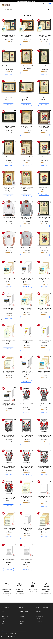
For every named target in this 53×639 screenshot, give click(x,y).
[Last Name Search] (26, 9)
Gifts (3, 621)
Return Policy (39, 621)
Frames (3, 613)
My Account (39, 611)
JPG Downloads (5, 616)
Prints (3, 611)
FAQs (38, 613)
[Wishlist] (15, 20)
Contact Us (22, 621)
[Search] (49, 10)
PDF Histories (4, 618)
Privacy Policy (22, 613)
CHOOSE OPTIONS (9, 43)
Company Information (24, 611)
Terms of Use (22, 618)
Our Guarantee (40, 616)
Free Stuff (4, 626)
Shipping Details (40, 618)
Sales (3, 623)
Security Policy (22, 616)
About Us (21, 623)
